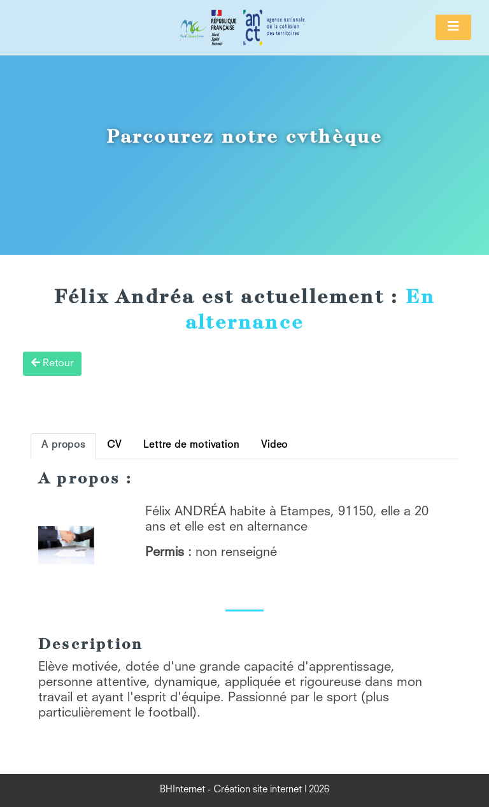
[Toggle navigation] (453, 27)
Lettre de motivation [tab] (191, 445)
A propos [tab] (63, 445)
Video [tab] (274, 445)
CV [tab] (114, 445)
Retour (52, 363)
